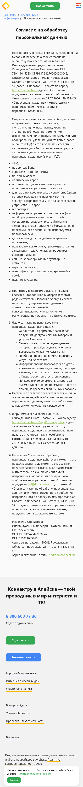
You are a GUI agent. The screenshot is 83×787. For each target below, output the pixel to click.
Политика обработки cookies (34, 773)
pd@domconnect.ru (41, 484)
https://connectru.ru (25, 90)
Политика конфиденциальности (32, 762)
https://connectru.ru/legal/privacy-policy (38, 422)
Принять (13, 780)
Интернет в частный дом (23, 681)
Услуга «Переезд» (18, 713)
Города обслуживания (21, 673)
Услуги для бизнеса (19, 689)
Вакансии (12, 737)
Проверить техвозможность (25, 721)
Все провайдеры (17, 705)
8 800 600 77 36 (21, 616)
